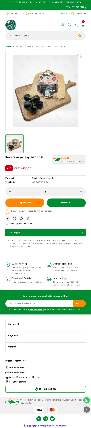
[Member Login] (76, 25)
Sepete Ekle (24, 202)
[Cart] (83, 25)
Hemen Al (66, 202)
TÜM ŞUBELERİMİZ (45, 389)
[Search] (45, 35)
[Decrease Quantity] (8, 191)
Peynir (35, 178)
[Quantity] (45, 191)
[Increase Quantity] (83, 191)
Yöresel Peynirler (47, 178)
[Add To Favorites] (79, 56)
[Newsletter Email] (45, 303)
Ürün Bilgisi (14, 232)
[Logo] (10, 25)
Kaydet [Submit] (79, 303)
